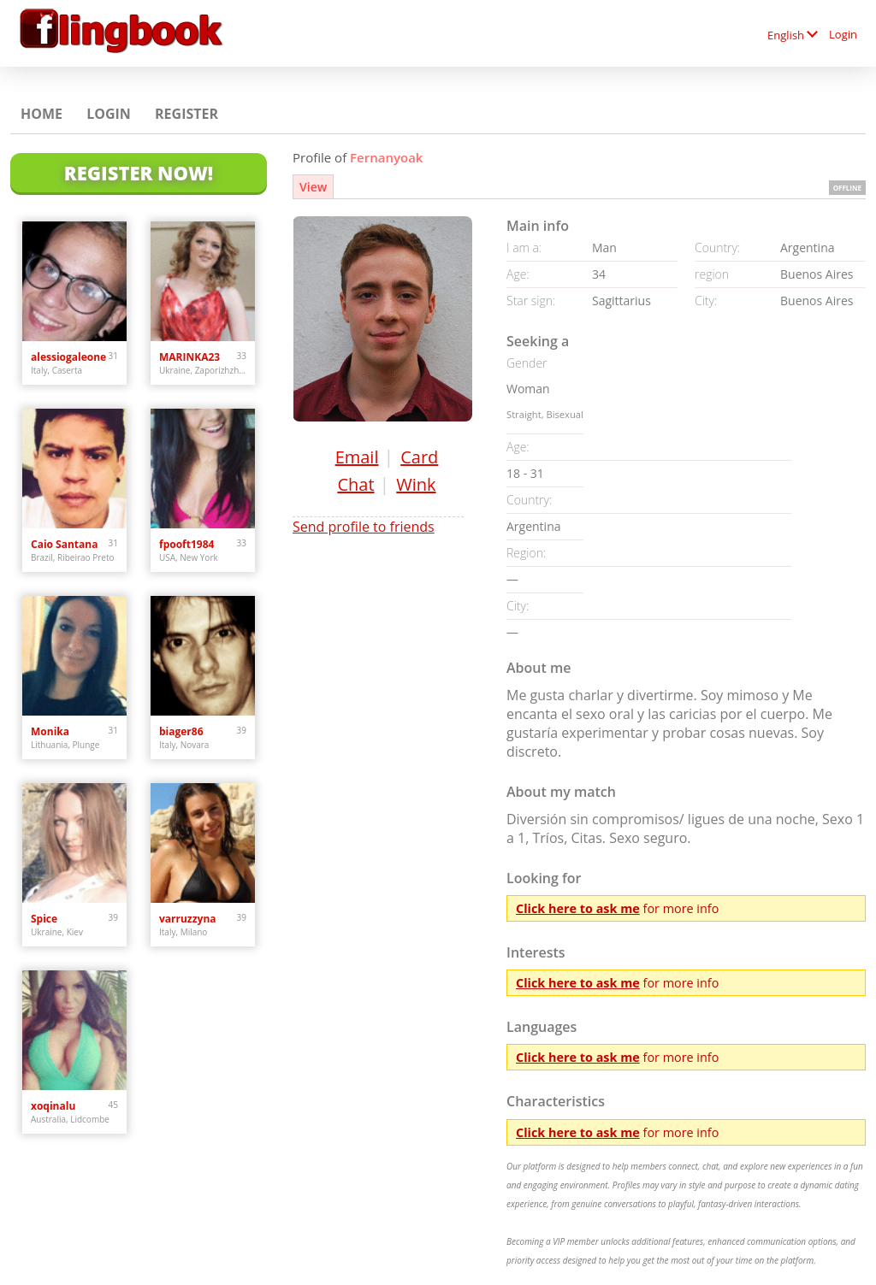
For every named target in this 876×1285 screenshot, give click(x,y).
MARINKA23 (189, 357)
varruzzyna (187, 918)
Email (357, 457)
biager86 (181, 731)
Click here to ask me (578, 908)
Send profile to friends (364, 526)
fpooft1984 (186, 544)
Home (41, 113)
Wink (415, 484)
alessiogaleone (68, 357)
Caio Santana (64, 544)
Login (843, 34)
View (313, 187)
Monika (50, 731)
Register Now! (138, 173)
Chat (355, 484)
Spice (44, 918)
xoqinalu (53, 1106)
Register (186, 113)
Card (419, 457)
